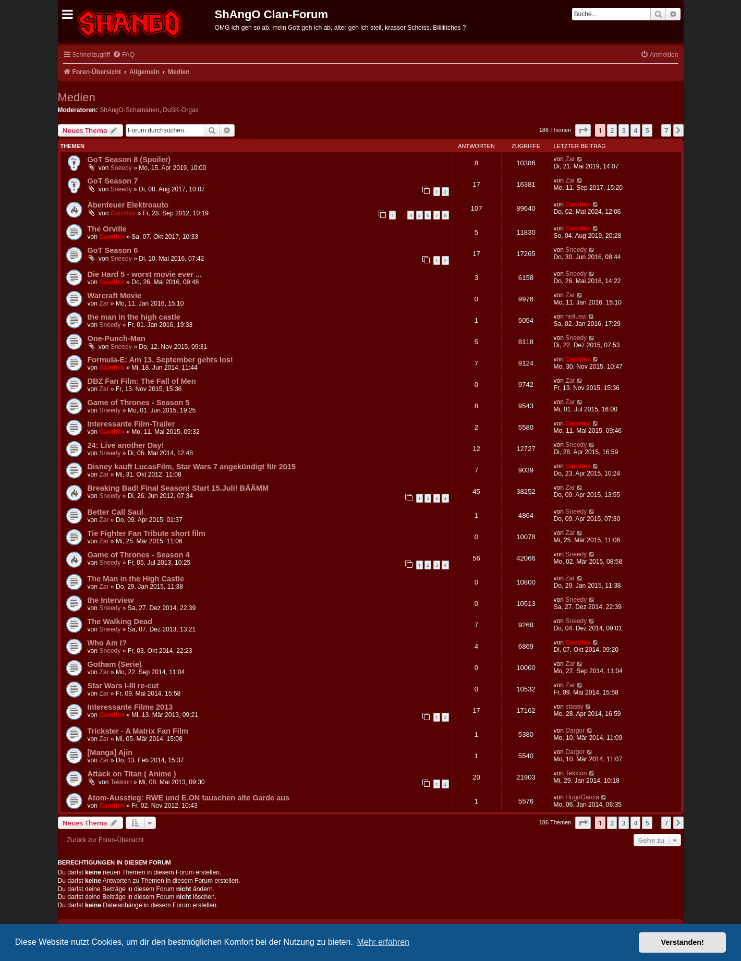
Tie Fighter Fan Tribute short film (146, 533)
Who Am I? (107, 643)
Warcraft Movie (115, 295)
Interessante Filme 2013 (130, 707)
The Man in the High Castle (136, 579)
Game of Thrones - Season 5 (139, 402)
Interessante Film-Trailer (131, 424)
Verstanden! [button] (682, 942)
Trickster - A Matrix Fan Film (138, 731)
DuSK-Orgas (181, 110)
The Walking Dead (120, 621)
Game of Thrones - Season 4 (139, 555)
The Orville (107, 229)
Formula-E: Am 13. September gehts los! (160, 360)
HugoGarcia (582, 797)
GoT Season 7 (113, 181)
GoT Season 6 (113, 250)
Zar (570, 159)
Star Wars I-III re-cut (123, 686)
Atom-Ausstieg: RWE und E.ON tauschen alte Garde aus (189, 798)
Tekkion (121, 782)
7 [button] (666, 130)
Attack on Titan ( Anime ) (132, 774)
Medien (76, 97)
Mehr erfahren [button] (383, 942)
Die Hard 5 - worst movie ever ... (145, 274)
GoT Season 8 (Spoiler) (129, 159)
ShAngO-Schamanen (129, 110)
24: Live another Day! (126, 445)
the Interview (111, 600)
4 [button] (635, 130)
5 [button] (647, 130)
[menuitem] (124, 55)
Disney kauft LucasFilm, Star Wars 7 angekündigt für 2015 (192, 467)
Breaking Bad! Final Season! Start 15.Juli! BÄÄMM (178, 488)
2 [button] (612, 130)
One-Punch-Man (116, 338)
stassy (574, 706)
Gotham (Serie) (115, 664)
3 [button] (623, 130)
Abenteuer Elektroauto (128, 205)
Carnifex (123, 213)
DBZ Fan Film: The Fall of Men (142, 381)
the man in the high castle (134, 317)
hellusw (575, 316)
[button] (583, 130)
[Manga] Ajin (110, 752)
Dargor (575, 730)
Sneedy (121, 168)
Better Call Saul (115, 512)
